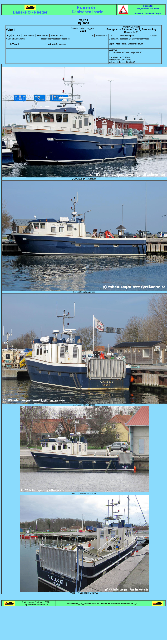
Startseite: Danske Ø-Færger (147, 13)
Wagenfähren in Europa (148, 8)
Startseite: (148, 6)
